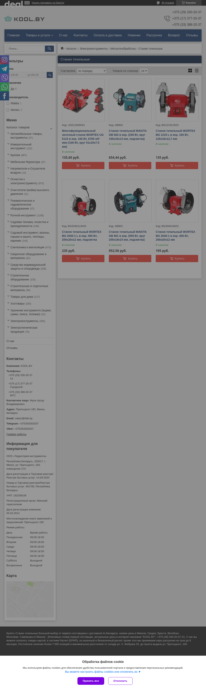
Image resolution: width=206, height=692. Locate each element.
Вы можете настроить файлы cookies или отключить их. (101, 671)
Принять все (91, 680)
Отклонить (120, 680)
